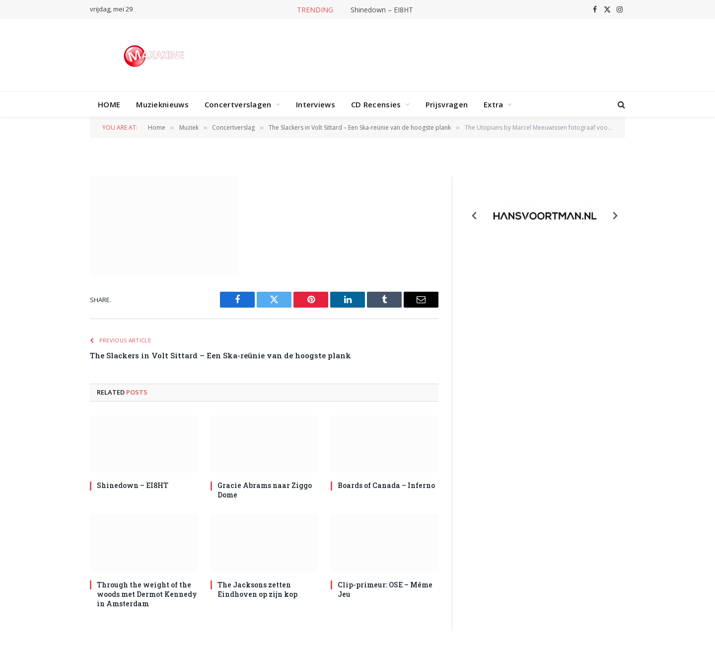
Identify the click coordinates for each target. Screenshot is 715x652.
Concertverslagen (238, 104)
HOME (109, 104)
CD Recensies (376, 104)
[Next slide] (615, 216)
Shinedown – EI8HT (382, 9)
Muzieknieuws (162, 104)
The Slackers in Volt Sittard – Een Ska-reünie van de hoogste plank (220, 355)
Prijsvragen (447, 104)
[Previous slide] (475, 216)
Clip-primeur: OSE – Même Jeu (385, 589)
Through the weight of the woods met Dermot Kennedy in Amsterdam (147, 594)
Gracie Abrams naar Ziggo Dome (264, 490)
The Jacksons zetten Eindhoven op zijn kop (257, 589)
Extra (493, 104)
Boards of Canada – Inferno (386, 485)
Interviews (315, 104)
